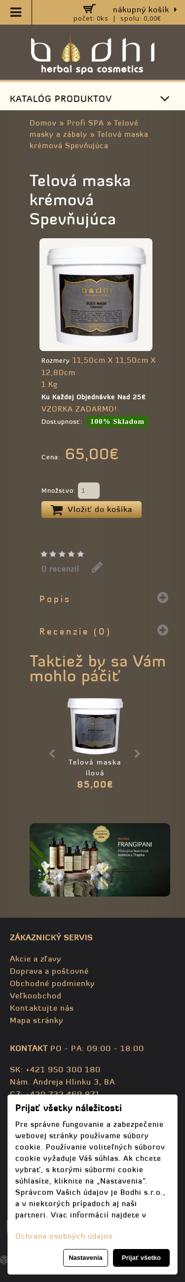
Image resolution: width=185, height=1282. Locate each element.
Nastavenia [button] (86, 1257)
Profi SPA (85, 123)
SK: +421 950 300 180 (55, 1069)
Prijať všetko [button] (141, 1257)
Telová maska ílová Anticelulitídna (95, 773)
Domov (43, 123)
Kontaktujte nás (42, 1008)
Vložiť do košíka (91, 510)
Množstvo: (70, 491)
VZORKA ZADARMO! (79, 409)
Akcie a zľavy (35, 958)
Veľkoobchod (36, 995)
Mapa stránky (36, 1020)
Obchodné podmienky (52, 983)
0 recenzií (60, 569)
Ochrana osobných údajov (64, 1236)
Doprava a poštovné (49, 971)
